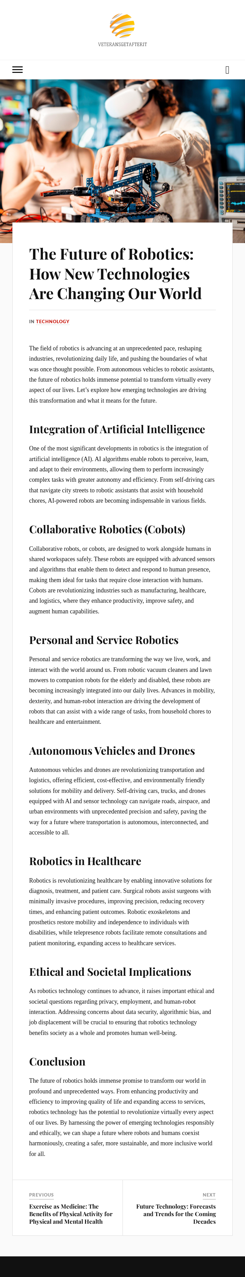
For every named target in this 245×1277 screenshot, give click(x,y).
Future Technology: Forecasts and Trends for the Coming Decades (176, 1213)
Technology (53, 321)
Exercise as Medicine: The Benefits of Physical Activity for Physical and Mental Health (71, 1213)
